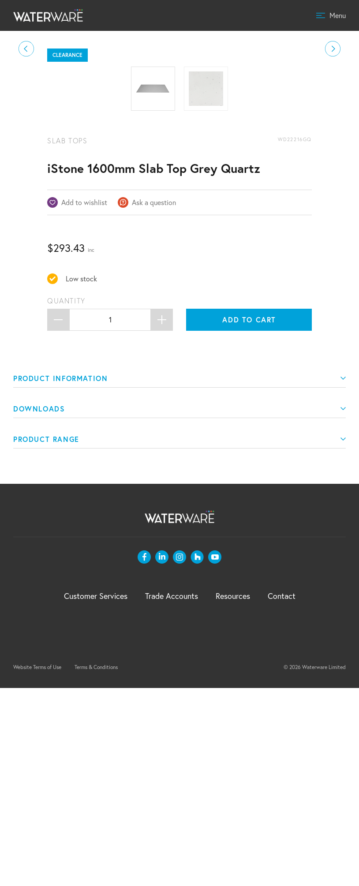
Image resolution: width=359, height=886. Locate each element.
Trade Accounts (171, 794)
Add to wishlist (84, 400)
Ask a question (154, 400)
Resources (233, 794)
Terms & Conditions (96, 865)
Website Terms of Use (37, 865)
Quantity (66, 498)
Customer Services (95, 794)
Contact (281, 794)
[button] (26, 148)
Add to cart (249, 517)
